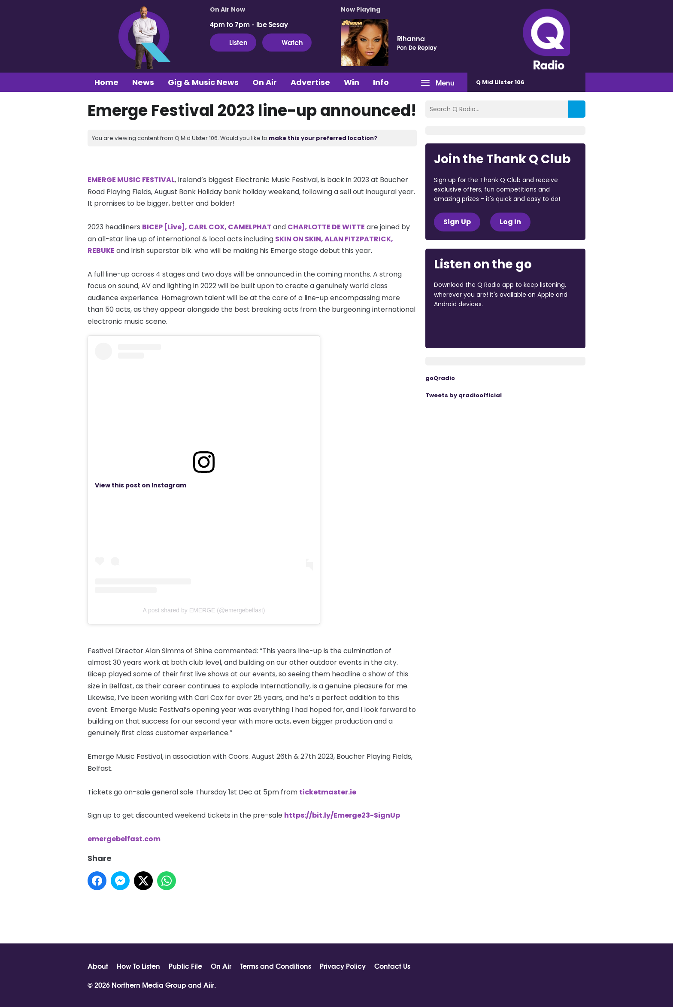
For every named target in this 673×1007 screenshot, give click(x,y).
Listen (233, 42)
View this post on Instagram (140, 485)
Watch (287, 42)
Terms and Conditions (275, 966)
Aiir (208, 984)
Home (106, 82)
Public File (185, 966)
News (143, 82)
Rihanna (411, 38)
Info (381, 82)
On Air (264, 82)
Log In (510, 222)
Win (351, 82)
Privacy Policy (343, 966)
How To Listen (138, 966)
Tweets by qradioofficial (463, 395)
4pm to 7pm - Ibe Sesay (249, 24)
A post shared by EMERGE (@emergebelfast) (204, 610)
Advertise (310, 82)
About (98, 966)
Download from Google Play (539, 328)
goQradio (440, 378)
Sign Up (457, 222)
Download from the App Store (467, 328)
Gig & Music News (203, 82)
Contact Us (392, 966)
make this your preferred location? (323, 138)
